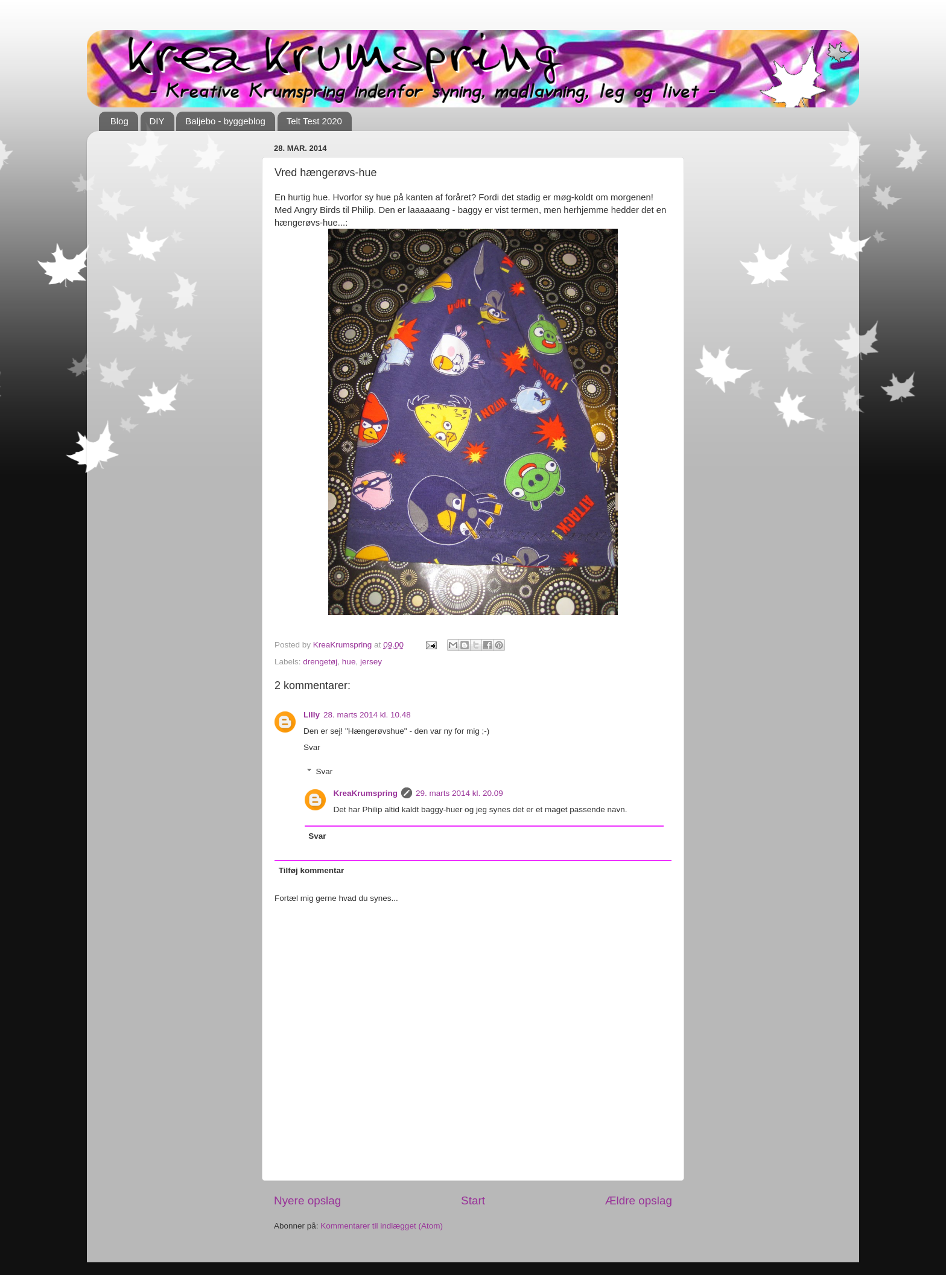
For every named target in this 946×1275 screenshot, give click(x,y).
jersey (371, 661)
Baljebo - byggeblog (225, 121)
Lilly (311, 714)
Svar (311, 747)
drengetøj (320, 661)
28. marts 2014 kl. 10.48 (367, 714)
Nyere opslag (307, 1200)
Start (473, 1200)
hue (349, 661)
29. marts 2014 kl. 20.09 (459, 793)
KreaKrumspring (366, 793)
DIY (157, 121)
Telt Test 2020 (314, 121)
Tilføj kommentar (311, 870)
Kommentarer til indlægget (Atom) (381, 1225)
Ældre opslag (638, 1200)
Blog (119, 121)
